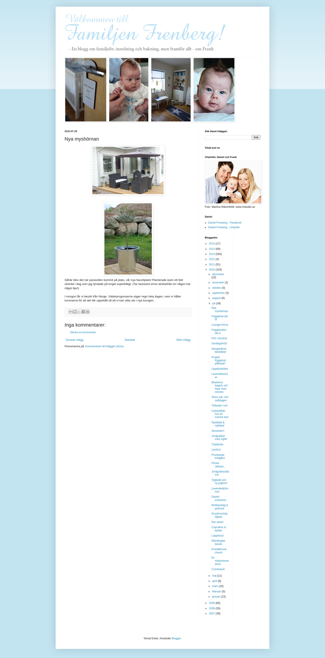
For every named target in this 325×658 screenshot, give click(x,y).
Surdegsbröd (219, 343)
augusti (216, 298)
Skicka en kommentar (83, 332)
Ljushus (216, 449)
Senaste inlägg (74, 339)
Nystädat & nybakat (218, 424)
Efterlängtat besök (218, 542)
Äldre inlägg (183, 339)
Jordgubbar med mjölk (219, 437)
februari (217, 591)
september (218, 293)
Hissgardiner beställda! (218, 350)
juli (214, 303)
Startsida (129, 339)
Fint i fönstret (219, 338)
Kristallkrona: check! (219, 551)
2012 (212, 259)
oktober (217, 287)
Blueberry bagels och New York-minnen (219, 387)
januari (216, 596)
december (218, 274)
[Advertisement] (254, 303)
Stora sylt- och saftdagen (220, 399)
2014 (212, 248)
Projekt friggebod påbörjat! (218, 360)
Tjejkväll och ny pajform (219, 481)
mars (215, 586)
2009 (212, 603)
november (218, 282)
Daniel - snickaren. (219, 498)
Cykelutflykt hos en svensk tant (219, 414)
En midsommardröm (220, 561)
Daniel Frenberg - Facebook (224, 222)
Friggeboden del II (218, 331)
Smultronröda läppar (219, 515)
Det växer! (217, 522)
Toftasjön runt (219, 405)
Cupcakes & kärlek (218, 529)
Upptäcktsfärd (219, 368)
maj (214, 575)
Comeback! (218, 569)
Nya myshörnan (219, 309)
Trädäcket (217, 444)
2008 (212, 608)
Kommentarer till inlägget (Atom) (104, 346)
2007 (212, 613)
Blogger (176, 638)
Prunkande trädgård (218, 456)
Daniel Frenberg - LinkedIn (224, 227)
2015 (212, 243)
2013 (212, 254)
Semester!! (217, 430)
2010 (212, 269)
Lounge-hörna (219, 324)
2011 (212, 264)
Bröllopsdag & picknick (219, 507)
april (215, 581)
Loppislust (217, 535)
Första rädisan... (218, 465)
